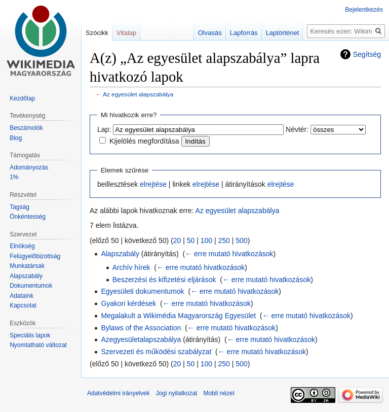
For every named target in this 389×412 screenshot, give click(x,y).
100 (206, 240)
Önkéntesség (28, 216)
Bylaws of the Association (141, 328)
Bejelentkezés (364, 9)
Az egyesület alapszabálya (138, 94)
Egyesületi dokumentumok (142, 291)
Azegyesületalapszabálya (141, 339)
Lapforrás (244, 33)
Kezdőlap (22, 98)
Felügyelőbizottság (35, 256)
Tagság (19, 207)
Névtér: (297, 129)
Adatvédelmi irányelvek (118, 393)
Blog (16, 138)
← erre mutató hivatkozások (229, 254)
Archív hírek (131, 267)
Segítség (367, 54)
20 (177, 240)
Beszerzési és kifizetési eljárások (164, 280)
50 (191, 240)
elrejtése (153, 184)
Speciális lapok (30, 335)
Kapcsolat (23, 305)
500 (241, 240)
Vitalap (126, 33)
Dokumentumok (31, 285)
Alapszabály (120, 254)
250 (224, 240)
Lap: (104, 129)
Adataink (21, 295)
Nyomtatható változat (38, 345)
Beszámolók (26, 127)
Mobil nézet (218, 393)
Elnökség (22, 246)
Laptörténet (282, 33)
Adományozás (29, 167)
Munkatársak (27, 265)
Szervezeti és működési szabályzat (156, 352)
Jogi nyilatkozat (176, 393)
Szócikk (97, 33)
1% (14, 177)
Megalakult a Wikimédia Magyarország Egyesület (178, 316)
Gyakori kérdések (128, 303)
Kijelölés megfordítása (144, 141)
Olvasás (210, 33)
